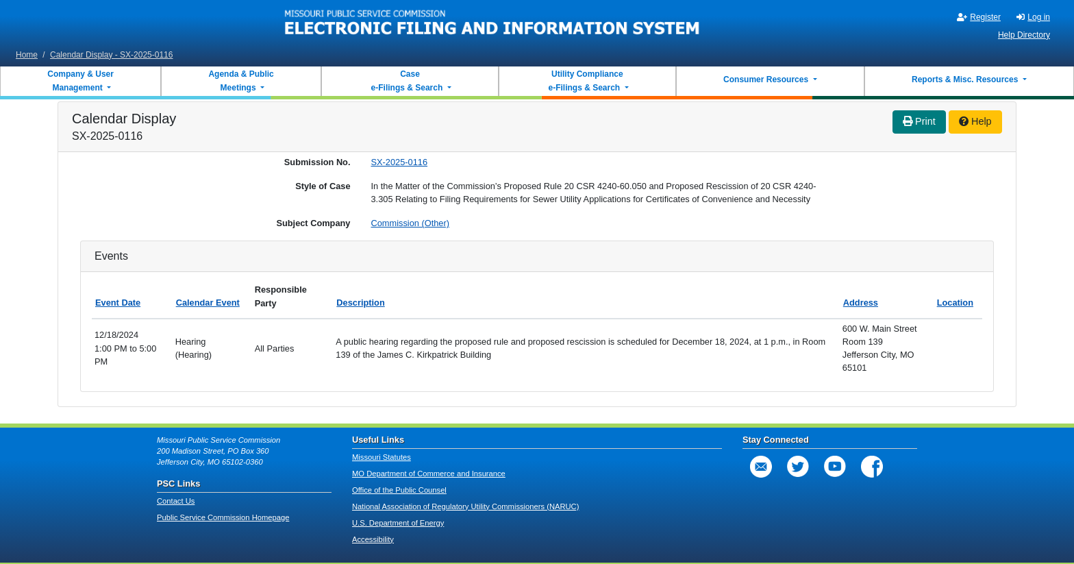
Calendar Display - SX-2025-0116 (111, 55)
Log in (1033, 17)
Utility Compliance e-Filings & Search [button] (584, 81)
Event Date (117, 302)
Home (27, 55)
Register (979, 17)
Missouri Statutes (381, 457)
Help (975, 121)
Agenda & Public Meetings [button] (240, 81)
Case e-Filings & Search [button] (407, 81)
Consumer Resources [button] (766, 79)
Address (860, 302)
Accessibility (373, 539)
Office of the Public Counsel (399, 490)
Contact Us (176, 501)
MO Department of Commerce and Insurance (428, 473)
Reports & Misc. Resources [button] (966, 79)
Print (919, 121)
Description (360, 302)
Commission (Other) (410, 223)
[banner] (492, 22)
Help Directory (1024, 35)
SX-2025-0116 (399, 162)
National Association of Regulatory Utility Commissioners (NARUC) (465, 506)
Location (955, 302)
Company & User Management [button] (80, 81)
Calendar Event (208, 302)
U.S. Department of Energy (398, 523)
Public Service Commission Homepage (223, 517)
